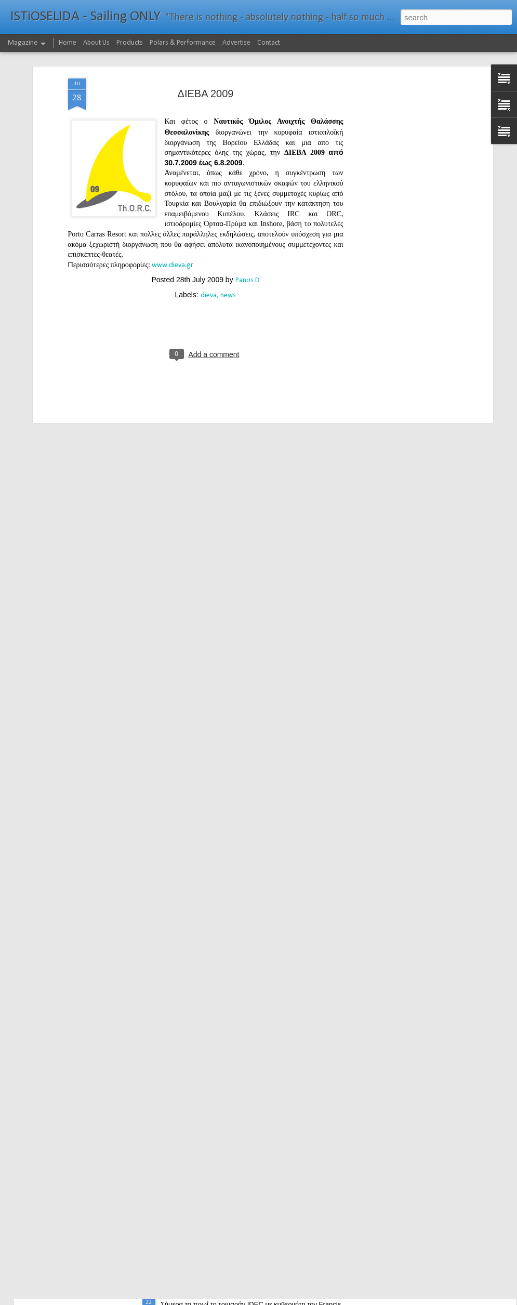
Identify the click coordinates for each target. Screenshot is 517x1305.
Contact (268, 43)
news (228, 240)
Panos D (247, 225)
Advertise (236, 43)
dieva (209, 240)
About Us (96, 43)
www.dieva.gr (172, 210)
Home (67, 43)
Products (129, 43)
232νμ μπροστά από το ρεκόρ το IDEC (232, 1293)
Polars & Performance (183, 43)
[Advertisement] (401, 93)
